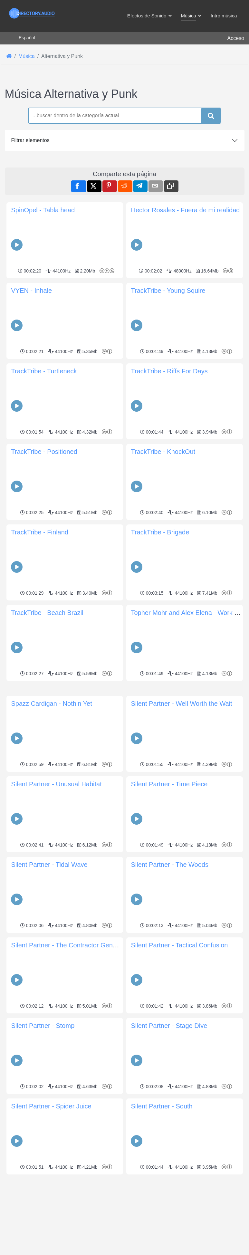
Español (27, 37)
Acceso (235, 38)
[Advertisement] (124, 202)
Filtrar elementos (30, 140)
